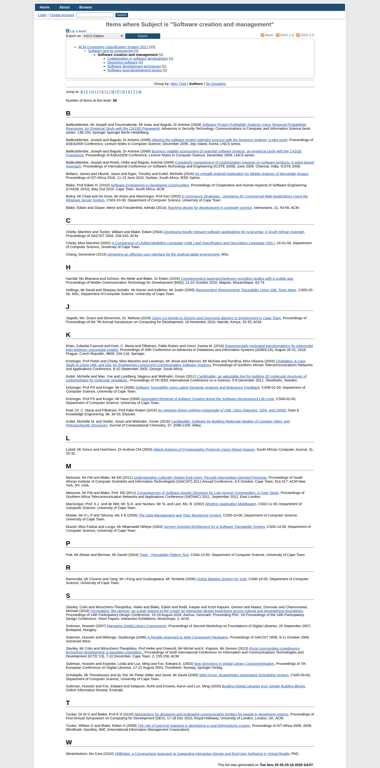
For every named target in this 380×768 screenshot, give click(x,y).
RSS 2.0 (304, 35)
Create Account (62, 15)
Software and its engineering (110, 51)
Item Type (178, 84)
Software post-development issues (134, 70)
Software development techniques (134, 66)
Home (45, 7)
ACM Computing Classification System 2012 (113, 47)
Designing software (122, 62)
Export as (73, 36)
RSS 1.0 (284, 35)
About (64, 7)
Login (42, 15)
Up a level (76, 31)
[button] (142, 36)
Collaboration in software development (137, 59)
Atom (266, 35)
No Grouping (216, 84)
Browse (85, 7)
